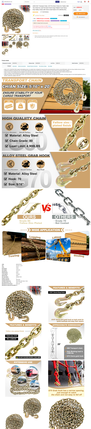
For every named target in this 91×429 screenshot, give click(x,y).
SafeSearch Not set (63, 1)
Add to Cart (80, 13)
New (45, 18)
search (57, 1)
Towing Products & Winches (32, 66)
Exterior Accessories (22, 66)
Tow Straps (50, 66)
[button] (88, 1)
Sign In (78, 1)
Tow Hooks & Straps (42, 66)
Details (49, 26)
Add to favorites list (81, 17)
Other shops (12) (37, 30)
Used (50, 20)
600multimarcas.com (8, 1)
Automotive (14, 66)
